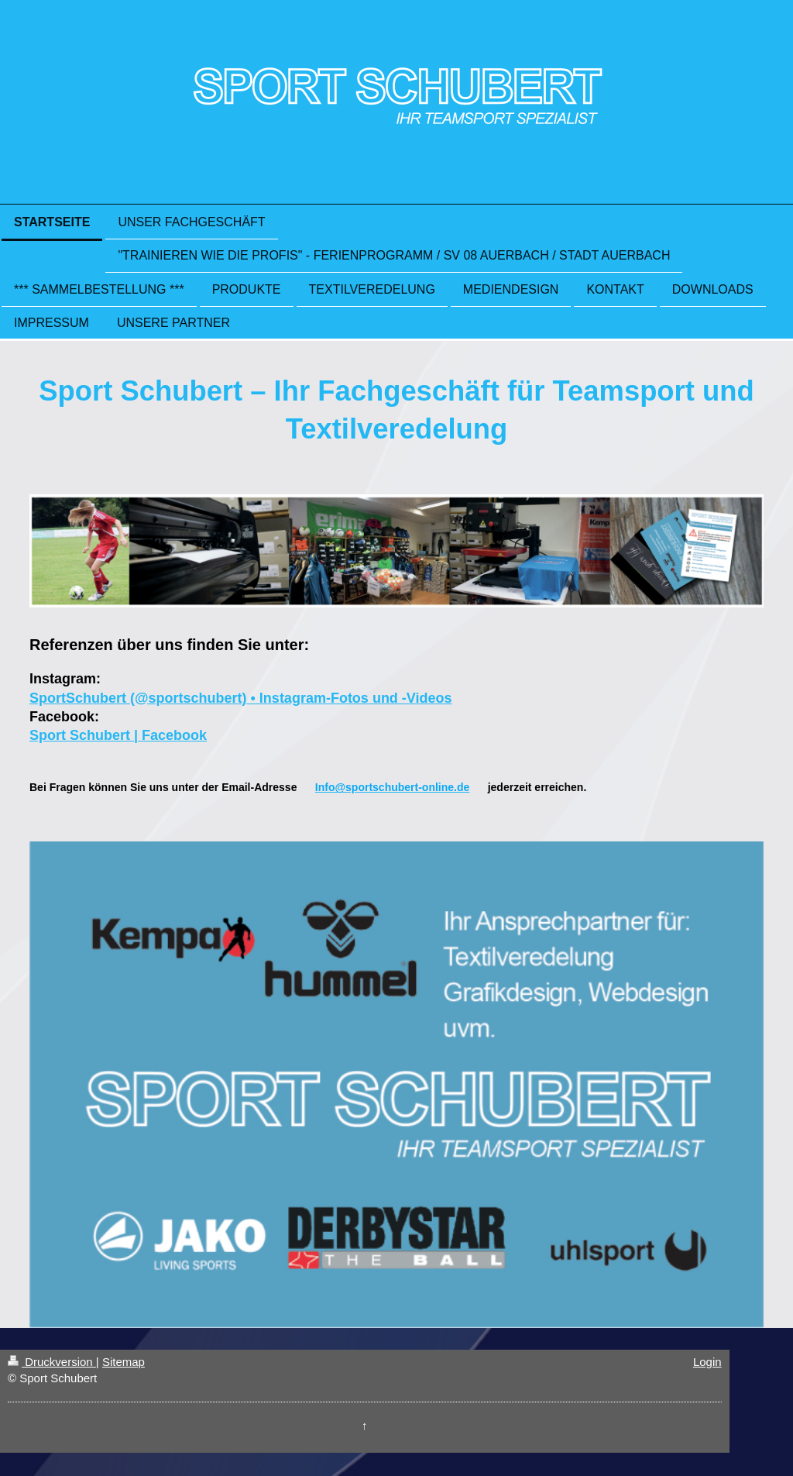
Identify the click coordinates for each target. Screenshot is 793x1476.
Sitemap (123, 1361)
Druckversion (52, 1361)
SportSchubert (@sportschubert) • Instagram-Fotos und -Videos (240, 698)
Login (707, 1361)
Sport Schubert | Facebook (118, 735)
